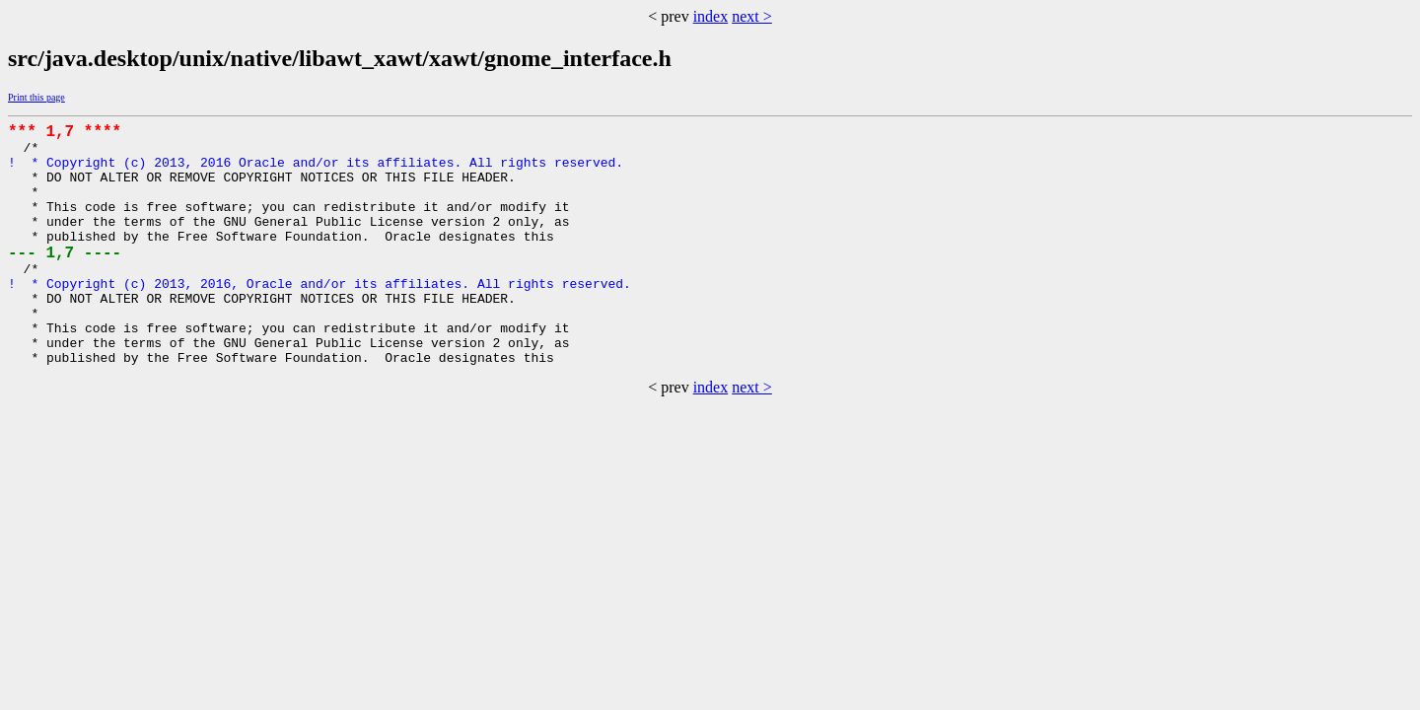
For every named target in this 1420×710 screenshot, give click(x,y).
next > (752, 16)
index (711, 16)
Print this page (36, 97)
